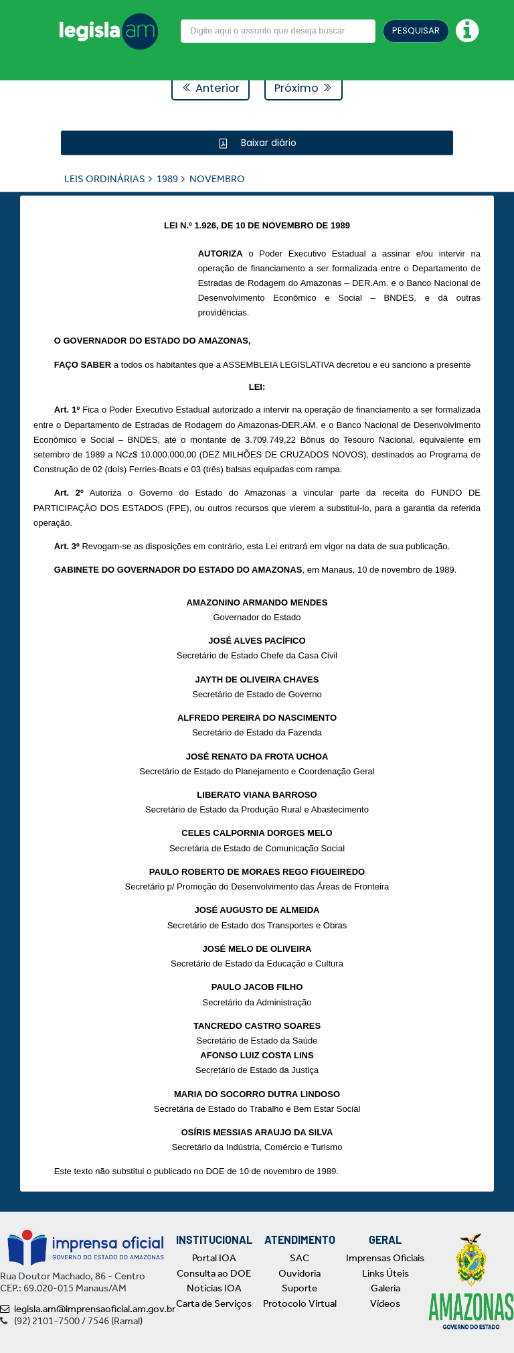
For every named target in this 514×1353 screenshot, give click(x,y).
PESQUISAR (416, 30)
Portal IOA (214, 1258)
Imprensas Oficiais (385, 1258)
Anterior (210, 88)
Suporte (299, 1288)
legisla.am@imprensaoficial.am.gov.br (87, 1309)
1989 (167, 178)
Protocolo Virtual (300, 1303)
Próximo (303, 88)
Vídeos (385, 1303)
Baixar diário (267, 142)
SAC (299, 1258)
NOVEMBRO (217, 178)
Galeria (385, 1288)
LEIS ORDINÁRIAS (104, 178)
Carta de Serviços (214, 1303)
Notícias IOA (214, 1288)
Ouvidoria (299, 1273)
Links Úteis (385, 1273)
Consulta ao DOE (214, 1273)
